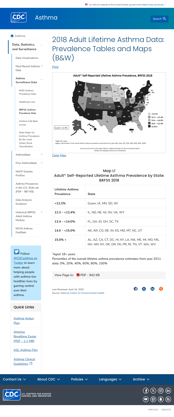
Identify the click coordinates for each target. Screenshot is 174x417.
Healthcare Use (27, 102)
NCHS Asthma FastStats (24, 230)
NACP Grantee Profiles (24, 173)
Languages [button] (110, 379)
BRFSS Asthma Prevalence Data (27, 111)
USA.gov (166, 409)
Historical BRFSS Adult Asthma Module (25, 216)
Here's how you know (154, 5)
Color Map (59, 155)
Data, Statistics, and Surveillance (24, 46)
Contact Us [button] (14, 379)
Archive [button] (141, 379)
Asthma (46, 17)
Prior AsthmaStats (26, 163)
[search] (160, 19)
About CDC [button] (48, 379)
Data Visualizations (27, 58)
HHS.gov (153, 409)
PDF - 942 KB (88, 275)
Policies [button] (79, 379)
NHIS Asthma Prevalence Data (27, 92)
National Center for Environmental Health (82, 293)
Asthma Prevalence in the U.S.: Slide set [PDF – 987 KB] (27, 187)
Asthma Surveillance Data (26, 80)
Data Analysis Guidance (24, 202)
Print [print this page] (55, 67)
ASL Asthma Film (26, 350)
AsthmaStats (23, 154)
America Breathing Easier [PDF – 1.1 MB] (25, 336)
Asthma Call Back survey (28, 123)
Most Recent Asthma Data (28, 68)
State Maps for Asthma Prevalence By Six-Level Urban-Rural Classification (29, 139)
